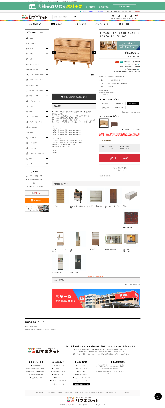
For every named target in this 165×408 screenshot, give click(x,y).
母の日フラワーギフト (35, 122)
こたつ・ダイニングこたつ (37, 75)
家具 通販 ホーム (40, 392)
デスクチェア (33, 106)
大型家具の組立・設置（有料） (37, 368)
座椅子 (31, 54)
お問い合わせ (124, 11)
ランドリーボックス (57, 272)
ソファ (31, 48)
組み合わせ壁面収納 (110, 249)
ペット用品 (32, 137)
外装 (30, 164)
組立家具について (59, 374)
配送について (59, 377)
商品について (82, 371)
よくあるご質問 (117, 11)
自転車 (31, 132)
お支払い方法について (59, 371)
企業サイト (131, 11)
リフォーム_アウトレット (36, 153)
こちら (138, 71)
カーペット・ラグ (34, 64)
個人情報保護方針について (113, 392)
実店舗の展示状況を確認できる (37, 371)
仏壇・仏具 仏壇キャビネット (130, 250)
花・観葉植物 (33, 127)
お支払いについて (82, 368)
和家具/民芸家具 (127, 227)
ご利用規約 (126, 392)
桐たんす (125, 206)
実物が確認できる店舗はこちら (74, 97)
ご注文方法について (59, 368)
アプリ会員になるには (132, 69)
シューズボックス (75, 272)
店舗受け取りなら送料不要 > (96, 276)
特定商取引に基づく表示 (81, 392)
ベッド (31, 38)
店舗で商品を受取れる (37, 374)
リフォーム (32, 148)
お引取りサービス (37, 378)
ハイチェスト (56, 206)
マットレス (32, 43)
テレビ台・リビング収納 (36, 90)
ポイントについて (59, 384)
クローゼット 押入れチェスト (94, 207)
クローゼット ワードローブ (112, 207)
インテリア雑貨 (33, 116)
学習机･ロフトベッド (35, 101)
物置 (30, 158)
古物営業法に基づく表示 (97, 392)
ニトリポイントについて (131, 64)
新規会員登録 (137, 11)
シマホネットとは (108, 11)
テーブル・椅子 (33, 69)
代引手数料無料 (36, 365)
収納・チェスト (33, 85)
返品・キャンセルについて (59, 381)
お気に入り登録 (121, 168)
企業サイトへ (68, 392)
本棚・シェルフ (33, 96)
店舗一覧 (60, 392)
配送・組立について (82, 374)
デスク (31, 111)
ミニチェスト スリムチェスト (77, 207)
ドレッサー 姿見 (77, 250)
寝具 (30, 59)
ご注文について (82, 365)
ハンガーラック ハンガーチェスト (59, 250)
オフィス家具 (33, 143)
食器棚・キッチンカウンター (37, 80)
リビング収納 (91, 249)
